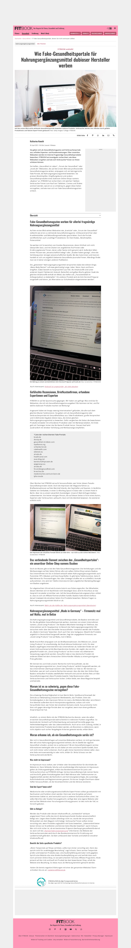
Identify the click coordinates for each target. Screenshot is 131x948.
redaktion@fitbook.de (56, 870)
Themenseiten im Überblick (44, 936)
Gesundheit (25, 33)
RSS (82, 936)
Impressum (109, 936)
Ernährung (35, 33)
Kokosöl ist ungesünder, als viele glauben (61, 386)
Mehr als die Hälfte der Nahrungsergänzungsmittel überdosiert (70, 605)
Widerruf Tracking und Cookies (41, 940)
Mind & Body (45, 33)
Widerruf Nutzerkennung (72, 940)
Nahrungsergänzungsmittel (25, 44)
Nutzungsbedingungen (63, 936)
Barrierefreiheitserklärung (91, 940)
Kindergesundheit (110, 33)
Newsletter (88, 936)
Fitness (17, 33)
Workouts (86, 33)
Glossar (31, 936)
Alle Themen (41, 44)
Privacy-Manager (98, 936)
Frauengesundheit (96, 33)
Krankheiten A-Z (75, 33)
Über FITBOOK (23, 936)
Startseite (18, 39)
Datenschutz (75, 936)
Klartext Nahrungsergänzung (56, 831)
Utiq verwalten (58, 940)
